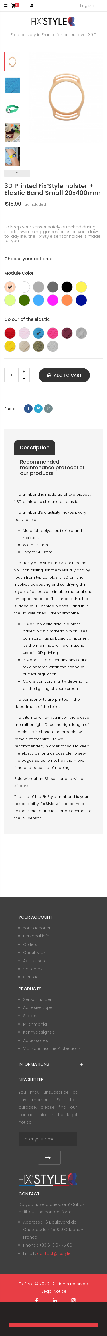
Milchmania (35, 1024)
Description (34, 447)
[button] (10, 1315)
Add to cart (64, 375)
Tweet (38, 408)
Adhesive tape (38, 1007)
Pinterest (48, 408)
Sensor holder (37, 999)
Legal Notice (54, 1291)
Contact (31, 977)
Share (28, 408)
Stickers (31, 1016)
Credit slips (34, 952)
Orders (30, 944)
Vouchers (33, 969)
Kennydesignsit (38, 1032)
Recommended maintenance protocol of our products (52, 467)
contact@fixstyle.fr (55, 1253)
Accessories (35, 1040)
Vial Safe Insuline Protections (52, 1048)
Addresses (34, 961)
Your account (37, 928)
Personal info (36, 936)
